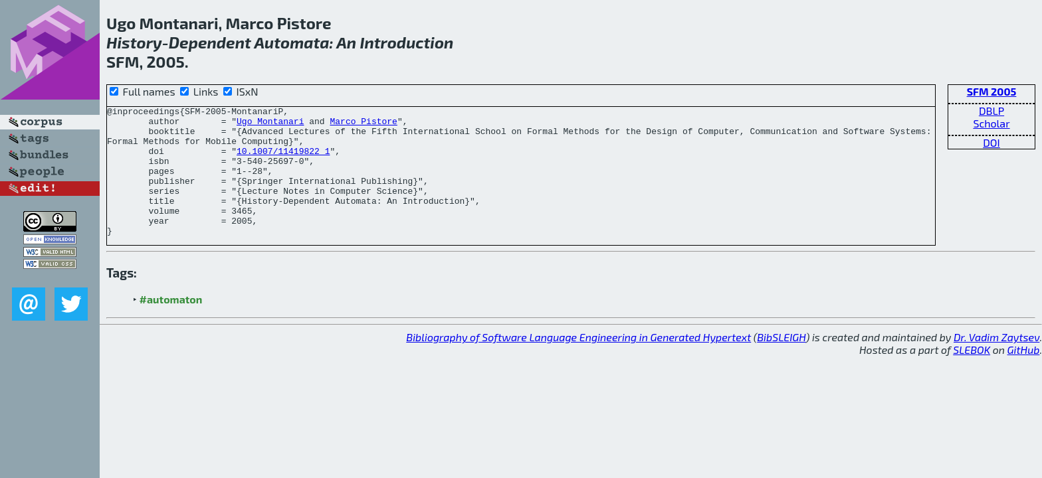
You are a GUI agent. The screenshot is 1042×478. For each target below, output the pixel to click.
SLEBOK (971, 375)
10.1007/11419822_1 (283, 161)
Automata (291, 42)
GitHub (1023, 375)
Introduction (406, 42)
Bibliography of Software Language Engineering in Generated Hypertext (578, 363)
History (134, 42)
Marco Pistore (363, 125)
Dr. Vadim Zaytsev (996, 363)
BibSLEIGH (781, 363)
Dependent (210, 42)
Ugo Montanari (270, 125)
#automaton (171, 325)
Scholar (991, 123)
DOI (991, 142)
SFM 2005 (992, 91)
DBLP (991, 110)
